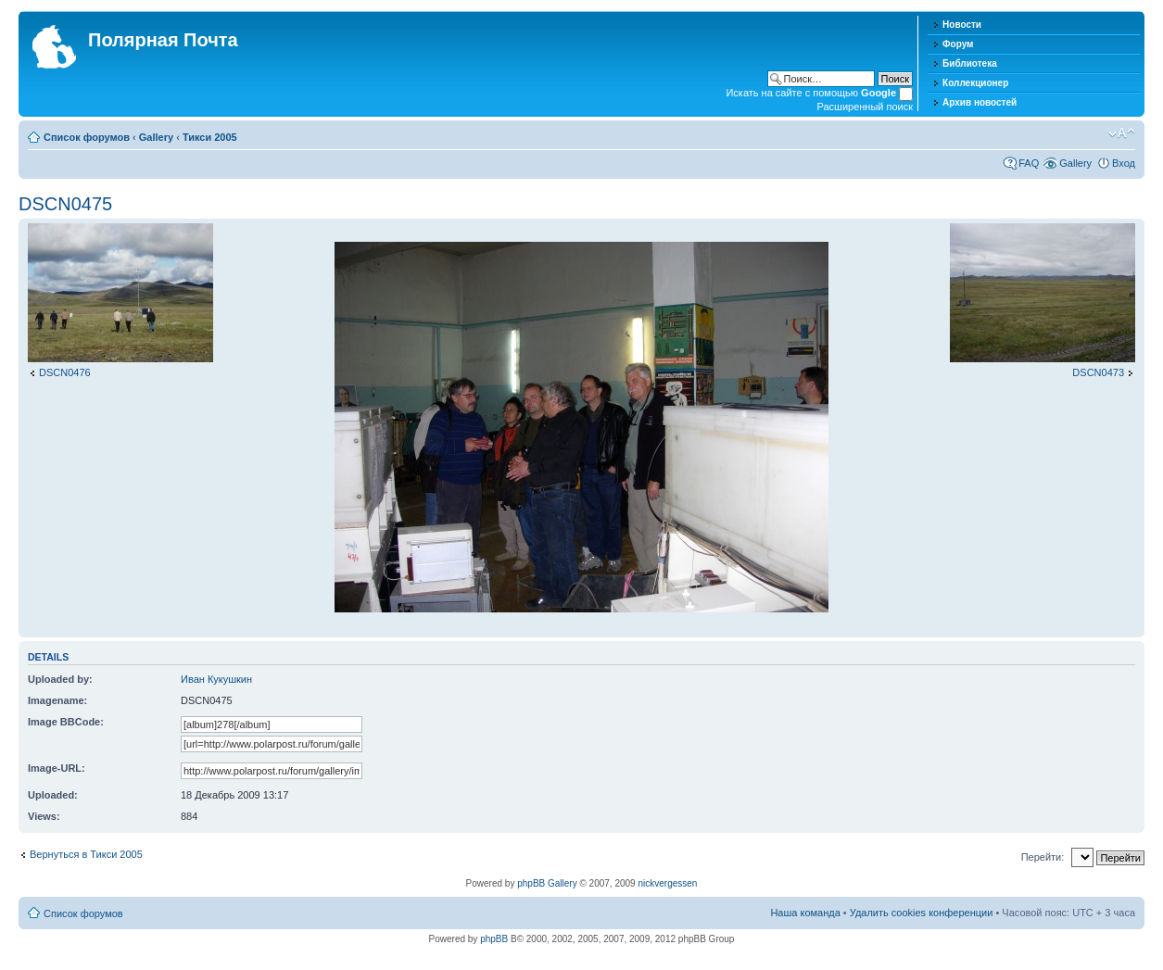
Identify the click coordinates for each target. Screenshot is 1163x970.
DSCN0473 (1098, 372)
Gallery (156, 137)
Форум (957, 44)
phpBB (494, 939)
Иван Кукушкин (216, 679)
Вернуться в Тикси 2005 (86, 854)
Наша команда (805, 912)
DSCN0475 (65, 204)
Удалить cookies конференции (921, 912)
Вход (1123, 163)
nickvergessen (667, 883)
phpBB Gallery (546, 883)
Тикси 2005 (210, 137)
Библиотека (969, 63)
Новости (961, 24)
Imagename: (57, 700)
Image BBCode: (66, 721)
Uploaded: (53, 794)
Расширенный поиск (864, 106)
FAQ (1028, 163)
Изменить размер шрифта (1121, 133)
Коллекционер (975, 83)
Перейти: (1043, 857)
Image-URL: (56, 768)
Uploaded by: (60, 679)
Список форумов (87, 137)
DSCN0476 (65, 372)
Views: (44, 816)
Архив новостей (979, 102)
